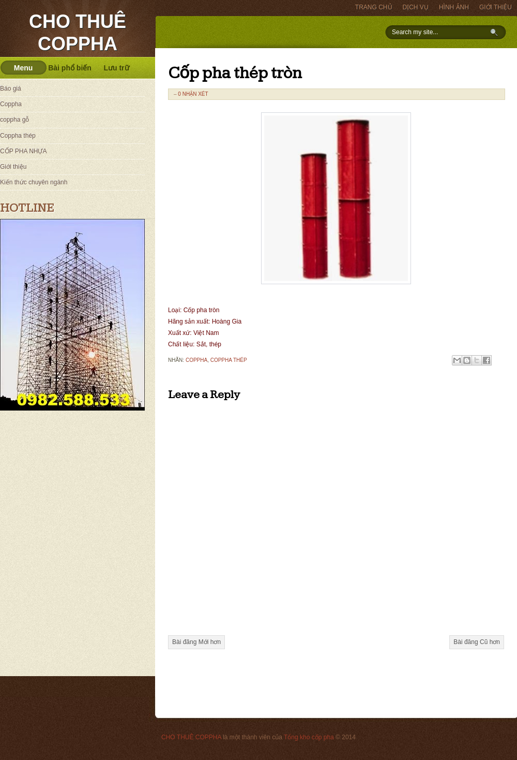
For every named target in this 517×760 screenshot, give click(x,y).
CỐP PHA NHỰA (23, 151)
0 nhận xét (193, 94)
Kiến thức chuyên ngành (33, 182)
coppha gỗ (14, 119)
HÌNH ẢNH (454, 7)
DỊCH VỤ (416, 7)
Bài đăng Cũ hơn (476, 642)
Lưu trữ (116, 68)
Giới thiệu (13, 166)
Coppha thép (228, 360)
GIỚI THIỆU (495, 7)
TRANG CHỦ (373, 7)
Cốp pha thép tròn (235, 73)
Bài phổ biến (70, 68)
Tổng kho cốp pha (309, 737)
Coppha (196, 360)
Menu (23, 68)
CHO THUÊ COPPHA (191, 737)
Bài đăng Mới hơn (196, 642)
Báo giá (10, 88)
